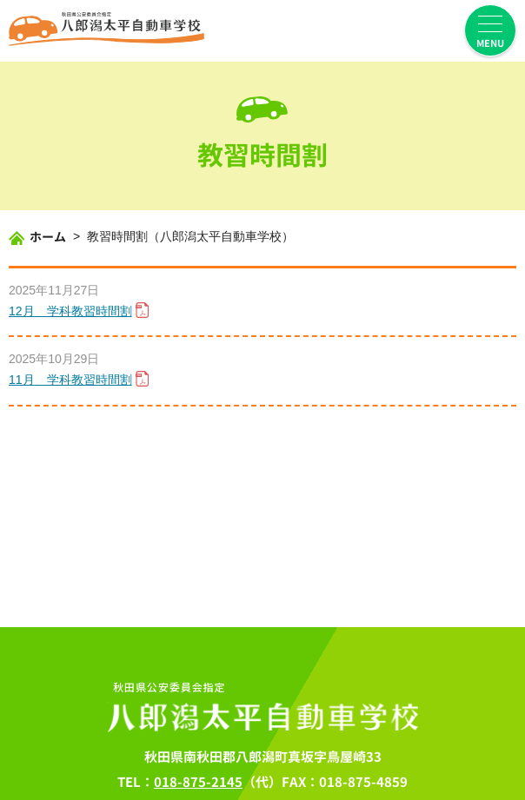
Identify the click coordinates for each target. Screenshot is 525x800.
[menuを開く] (490, 30)
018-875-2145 (198, 782)
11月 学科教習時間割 (70, 380)
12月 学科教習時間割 (70, 312)
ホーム (48, 237)
